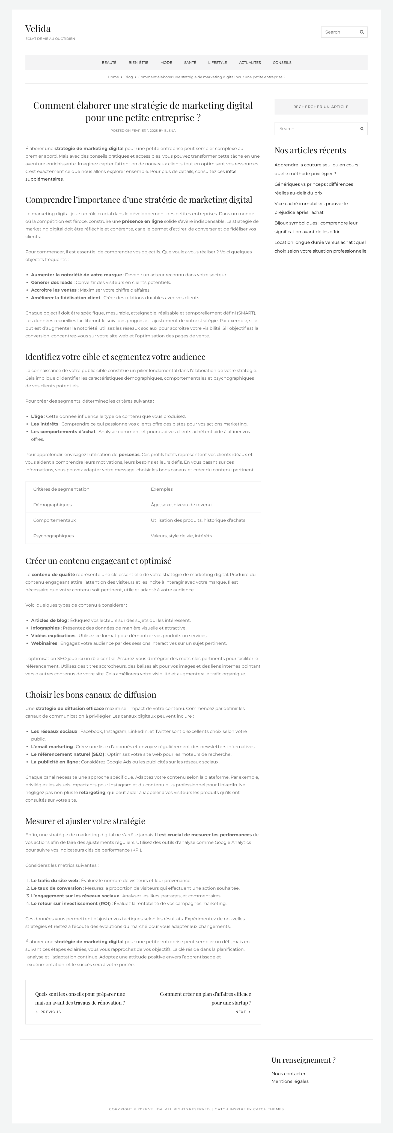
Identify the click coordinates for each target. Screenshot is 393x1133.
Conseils (282, 62)
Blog (128, 77)
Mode (166, 62)
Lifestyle (217, 62)
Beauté (109, 62)
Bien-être (138, 62)
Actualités (250, 62)
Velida (38, 28)
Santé (190, 62)
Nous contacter (288, 1073)
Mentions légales (290, 1081)
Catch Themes (268, 1109)
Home (113, 77)
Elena (170, 130)
